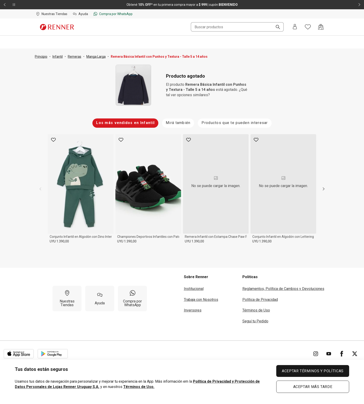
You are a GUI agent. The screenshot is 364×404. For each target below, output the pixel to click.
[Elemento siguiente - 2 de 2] (359, 4)
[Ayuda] (99, 298)
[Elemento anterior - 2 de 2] (4, 4)
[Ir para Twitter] (354, 353)
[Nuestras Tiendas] (66, 298)
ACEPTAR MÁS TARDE (312, 387)
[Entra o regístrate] (295, 27)
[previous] (40, 188)
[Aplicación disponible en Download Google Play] (53, 353)
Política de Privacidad (260, 299)
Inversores (193, 310)
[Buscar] (276, 27)
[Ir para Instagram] (315, 353)
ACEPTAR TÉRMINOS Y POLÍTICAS (313, 371)
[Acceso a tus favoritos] (307, 26)
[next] (323, 188)
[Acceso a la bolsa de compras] (320, 26)
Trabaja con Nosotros (201, 299)
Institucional (194, 288)
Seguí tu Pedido (255, 321)
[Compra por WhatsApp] (132, 298)
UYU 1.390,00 (59, 241)
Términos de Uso (256, 310)
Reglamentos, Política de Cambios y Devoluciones (283, 288)
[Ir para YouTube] (328, 353)
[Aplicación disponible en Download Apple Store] (19, 353)
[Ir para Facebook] (341, 353)
